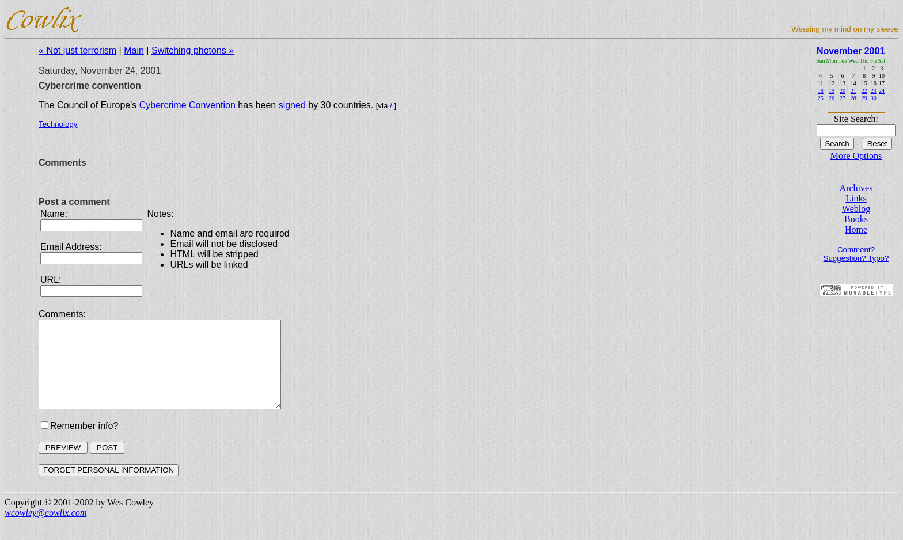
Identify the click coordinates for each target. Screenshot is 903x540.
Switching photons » (192, 50)
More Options (856, 156)
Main (134, 50)
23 (874, 91)
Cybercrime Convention (187, 105)
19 (831, 91)
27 (842, 98)
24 (882, 91)
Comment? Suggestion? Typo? (856, 254)
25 (821, 98)
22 (864, 91)
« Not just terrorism (77, 50)
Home (856, 229)
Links (855, 198)
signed (292, 105)
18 (821, 91)
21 (853, 91)
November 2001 (851, 51)
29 (864, 98)
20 (842, 91)
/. (392, 105)
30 (874, 98)
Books (856, 219)
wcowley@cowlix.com (45, 530)
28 (853, 98)
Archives (856, 188)
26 (831, 98)
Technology (58, 124)
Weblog (856, 209)
